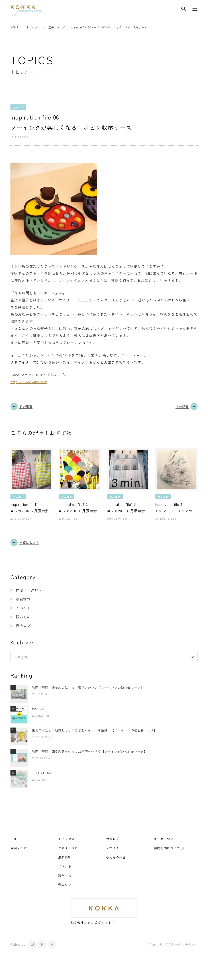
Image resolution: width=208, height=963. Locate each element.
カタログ (112, 839)
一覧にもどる (29, 542)
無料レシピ (18, 848)
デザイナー (114, 848)
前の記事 (26, 406)
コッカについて (165, 839)
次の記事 (182, 406)
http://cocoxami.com (28, 381)
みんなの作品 (116, 857)
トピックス (33, 27)
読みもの (23, 616)
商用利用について (167, 848)
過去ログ (53, 27)
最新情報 (23, 599)
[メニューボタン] (194, 10)
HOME (14, 27)
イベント (23, 607)
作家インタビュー (31, 590)
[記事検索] (183, 10)
